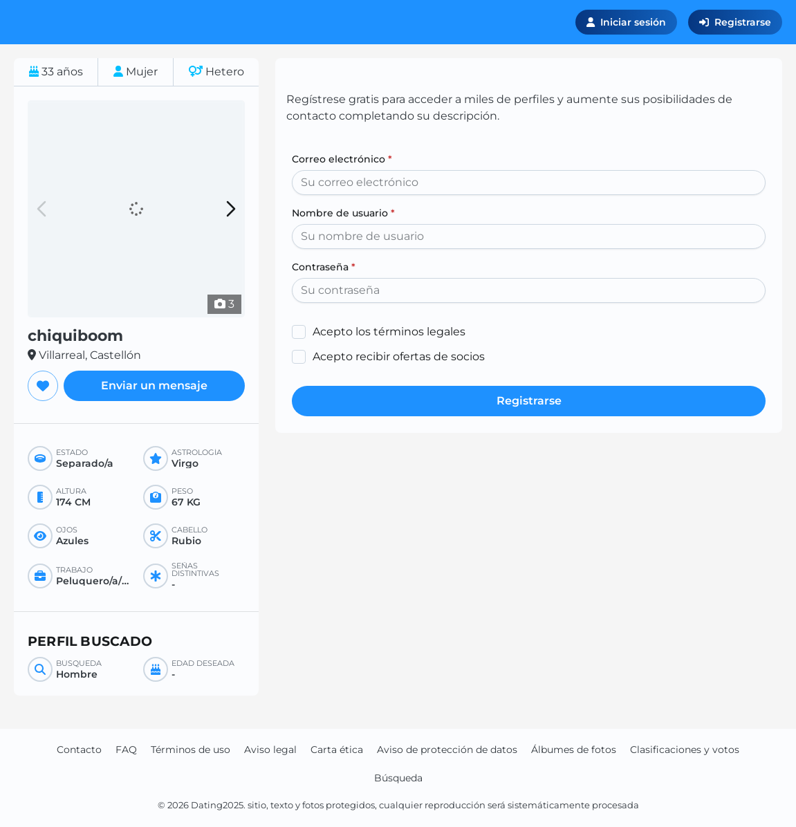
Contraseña (323, 267)
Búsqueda (398, 778)
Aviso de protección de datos (447, 749)
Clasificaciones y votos (684, 749)
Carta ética (337, 749)
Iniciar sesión (626, 22)
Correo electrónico (342, 159)
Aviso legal (270, 749)
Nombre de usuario (343, 213)
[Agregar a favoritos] (43, 386)
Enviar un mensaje (154, 385)
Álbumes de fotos (573, 749)
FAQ (126, 749)
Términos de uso (190, 749)
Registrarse (735, 22)
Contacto (79, 749)
